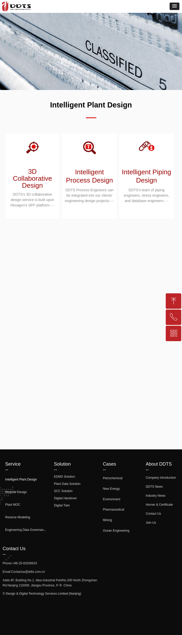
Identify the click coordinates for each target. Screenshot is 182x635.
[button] (174, 6)
